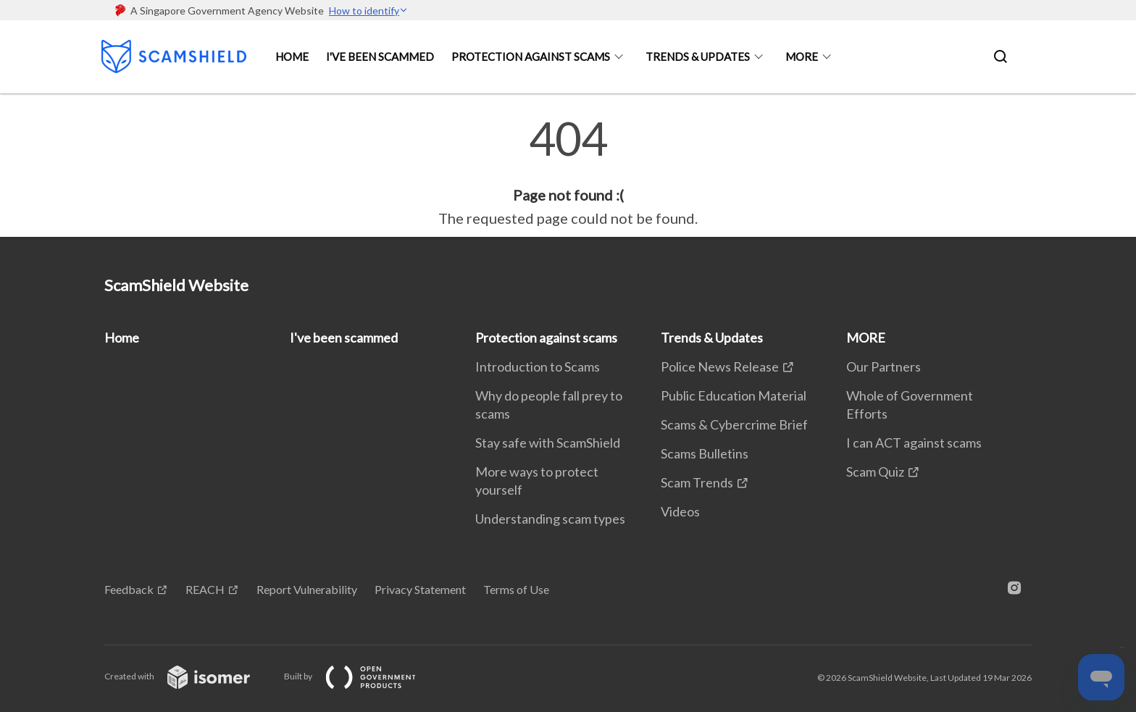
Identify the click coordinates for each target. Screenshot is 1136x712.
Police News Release (720, 366)
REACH (205, 589)
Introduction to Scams (537, 366)
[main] (568, 172)
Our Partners (883, 366)
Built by (361, 676)
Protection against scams (530, 56)
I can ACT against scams (914, 443)
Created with (188, 676)
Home (292, 56)
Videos (680, 511)
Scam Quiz (875, 471)
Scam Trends (697, 482)
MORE (801, 56)
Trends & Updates (698, 56)
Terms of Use (516, 589)
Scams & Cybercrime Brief (734, 424)
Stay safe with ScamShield (547, 443)
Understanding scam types (550, 519)
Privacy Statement (420, 589)
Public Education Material (733, 395)
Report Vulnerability (306, 589)
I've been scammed (380, 56)
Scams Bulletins (704, 453)
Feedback (129, 589)
